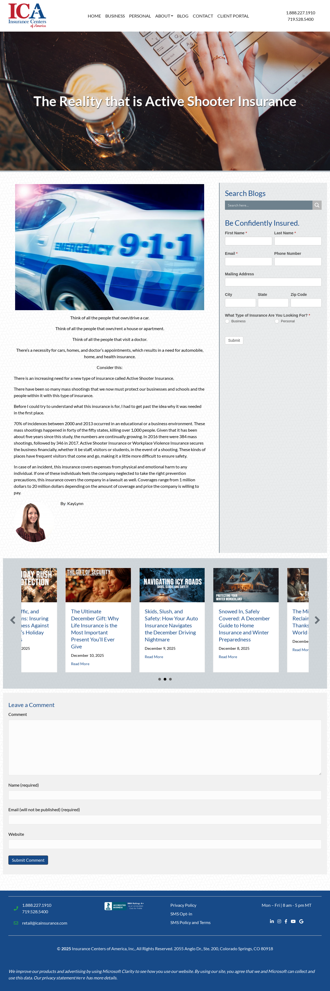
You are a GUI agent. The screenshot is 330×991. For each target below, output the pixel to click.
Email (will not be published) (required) (44, 809)
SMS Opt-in (181, 913)
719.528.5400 (301, 19)
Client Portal (233, 15)
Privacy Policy (183, 905)
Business (115, 15)
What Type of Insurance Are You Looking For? (267, 315)
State (262, 294)
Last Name (285, 233)
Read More (64, 656)
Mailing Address (239, 274)
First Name (236, 233)
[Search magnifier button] (317, 205)
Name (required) (23, 784)
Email (231, 253)
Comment (17, 714)
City (228, 294)
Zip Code (299, 294)
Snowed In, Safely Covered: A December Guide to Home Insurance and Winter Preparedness (302, 625)
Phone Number (287, 253)
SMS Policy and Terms (190, 922)
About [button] (162, 15)
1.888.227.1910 (300, 12)
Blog (182, 15)
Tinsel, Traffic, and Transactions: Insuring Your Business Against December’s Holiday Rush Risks (80, 625)
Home (94, 15)
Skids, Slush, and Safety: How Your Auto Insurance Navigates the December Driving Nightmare (228, 625)
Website (16, 834)
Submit (234, 340)
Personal (140, 15)
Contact (203, 15)
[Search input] (269, 205)
